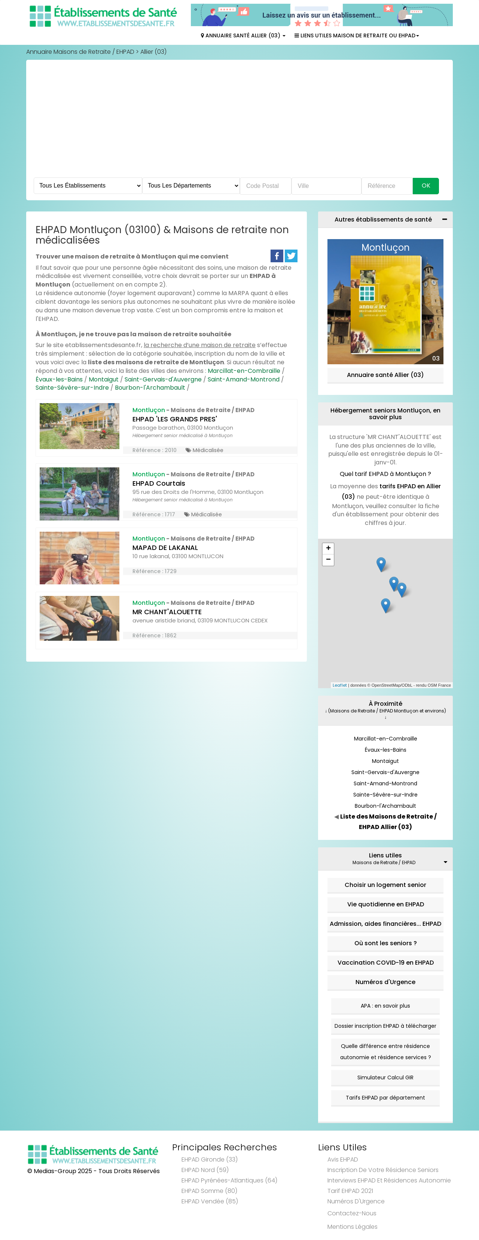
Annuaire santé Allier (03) (385, 375)
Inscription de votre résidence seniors (383, 1170)
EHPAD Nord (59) (205, 1170)
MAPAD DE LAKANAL (165, 547)
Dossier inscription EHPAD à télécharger (385, 1026)
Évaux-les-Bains (59, 379)
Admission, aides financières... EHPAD (385, 923)
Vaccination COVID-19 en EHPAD (386, 962)
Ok (426, 185)
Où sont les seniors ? (385, 943)
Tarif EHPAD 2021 (350, 1191)
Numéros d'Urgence (385, 982)
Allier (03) (153, 51)
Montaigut (104, 379)
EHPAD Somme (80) (209, 1191)
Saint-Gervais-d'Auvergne (163, 379)
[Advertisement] (239, 121)
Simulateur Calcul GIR (385, 1077)
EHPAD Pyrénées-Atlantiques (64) (229, 1180)
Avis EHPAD (342, 1159)
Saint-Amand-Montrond (244, 379)
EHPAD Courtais (158, 483)
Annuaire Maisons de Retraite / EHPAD (80, 51)
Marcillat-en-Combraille (244, 371)
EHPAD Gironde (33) (209, 1159)
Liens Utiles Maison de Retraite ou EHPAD (357, 35)
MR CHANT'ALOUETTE (167, 611)
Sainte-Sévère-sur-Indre (72, 387)
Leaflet (340, 685)
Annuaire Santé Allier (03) (243, 35)
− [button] (328, 560)
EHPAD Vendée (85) (209, 1201)
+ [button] (328, 548)
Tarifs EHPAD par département (385, 1097)
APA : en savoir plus (385, 1005)
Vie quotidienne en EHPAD (385, 904)
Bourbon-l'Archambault (150, 387)
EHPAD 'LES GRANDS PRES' (174, 419)
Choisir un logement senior (385, 885)
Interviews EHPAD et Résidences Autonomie (389, 1180)
